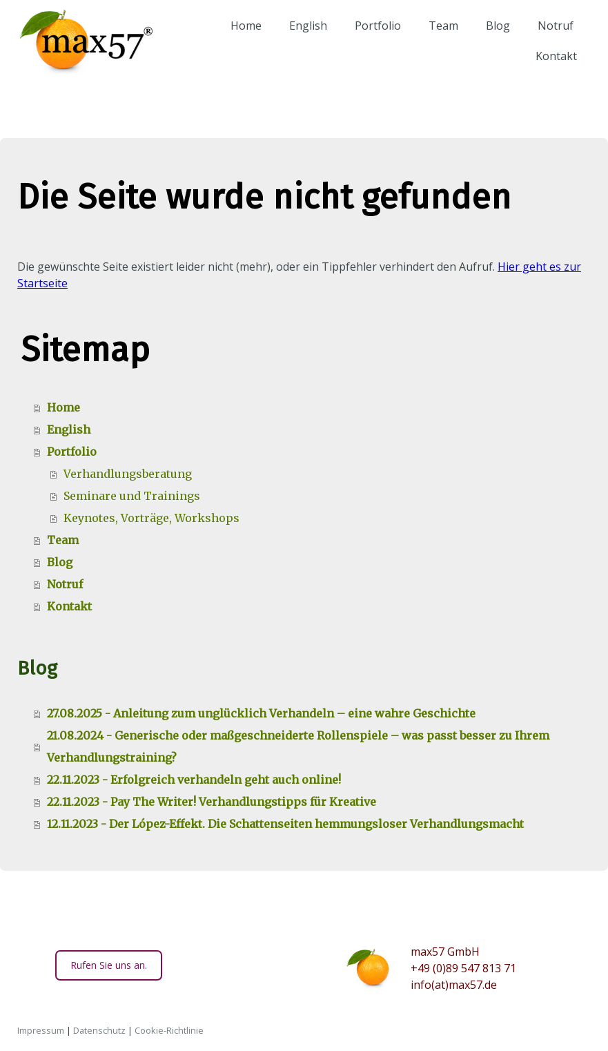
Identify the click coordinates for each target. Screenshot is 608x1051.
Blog (492, 37)
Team (437, 37)
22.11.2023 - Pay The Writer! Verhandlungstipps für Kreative (211, 802)
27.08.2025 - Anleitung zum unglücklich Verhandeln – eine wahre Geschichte (261, 713)
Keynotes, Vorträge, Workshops (151, 518)
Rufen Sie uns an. (108, 965)
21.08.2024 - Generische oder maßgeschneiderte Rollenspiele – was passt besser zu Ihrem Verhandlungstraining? (298, 746)
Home (239, 37)
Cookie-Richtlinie (169, 1030)
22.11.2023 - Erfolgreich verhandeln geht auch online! (194, 780)
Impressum (40, 1030)
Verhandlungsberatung (127, 474)
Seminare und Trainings (131, 496)
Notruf (549, 37)
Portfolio (372, 37)
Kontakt (550, 67)
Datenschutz (99, 1030)
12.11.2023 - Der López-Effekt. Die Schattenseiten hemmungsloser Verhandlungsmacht (285, 824)
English (302, 37)
